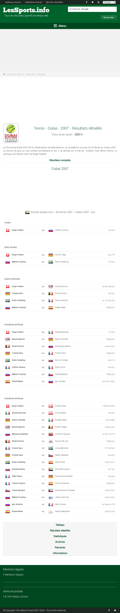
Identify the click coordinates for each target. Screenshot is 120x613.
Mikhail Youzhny (62, 230)
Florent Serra (60, 353)
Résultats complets (60, 160)
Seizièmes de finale (13, 398)
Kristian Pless (60, 405)
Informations (60, 553)
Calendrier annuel (33, 2)
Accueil (10, 74)
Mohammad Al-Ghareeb (65, 490)
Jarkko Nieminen (62, 497)
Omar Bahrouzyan (62, 469)
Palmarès (60, 547)
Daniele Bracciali (61, 331)
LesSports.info (15, 10)
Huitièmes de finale (13, 324)
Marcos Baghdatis (62, 511)
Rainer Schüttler (61, 339)
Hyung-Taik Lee (61, 441)
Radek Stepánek (61, 455)
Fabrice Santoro (61, 300)
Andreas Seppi (61, 419)
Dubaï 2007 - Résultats (35, 74)
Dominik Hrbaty (61, 360)
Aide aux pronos (13, 2)
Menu (60, 26)
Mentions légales (14, 574)
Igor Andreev (60, 381)
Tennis (19, 74)
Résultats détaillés (60, 530)
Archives (60, 541)
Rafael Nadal (60, 307)
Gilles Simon (60, 367)
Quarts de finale (12, 278)
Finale (7, 222)
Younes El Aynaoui (62, 433)
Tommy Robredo (62, 483)
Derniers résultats (54, 2)
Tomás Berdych (61, 374)
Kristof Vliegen (61, 426)
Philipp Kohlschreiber (64, 476)
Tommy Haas (60, 254)
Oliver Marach (60, 412)
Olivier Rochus (61, 293)
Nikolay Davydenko (63, 346)
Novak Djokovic (61, 286)
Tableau (60, 524)
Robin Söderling (61, 261)
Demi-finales (10, 246)
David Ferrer (60, 462)
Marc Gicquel (60, 504)
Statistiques (60, 536)
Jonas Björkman (62, 448)
